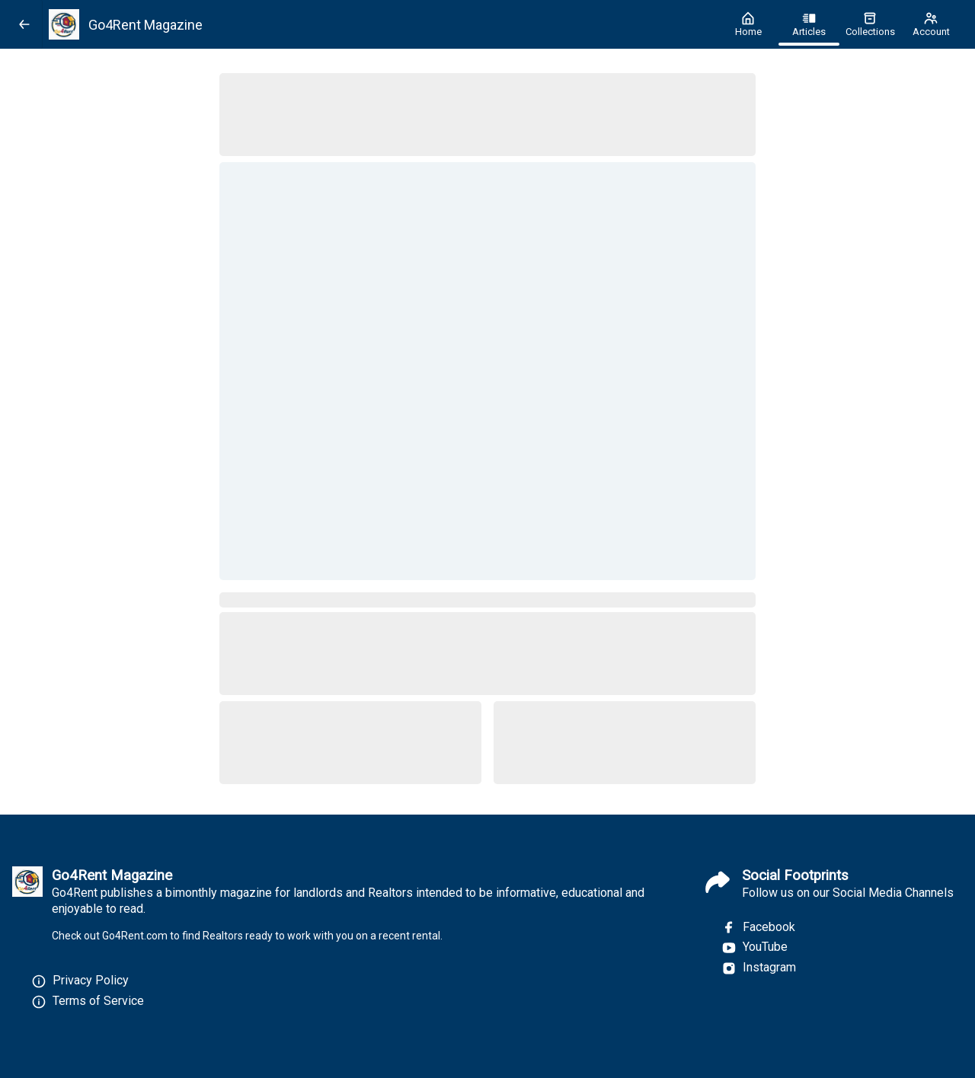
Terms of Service (98, 1000)
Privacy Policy (91, 980)
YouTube (754, 947)
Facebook (758, 927)
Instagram (758, 967)
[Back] (24, 24)
